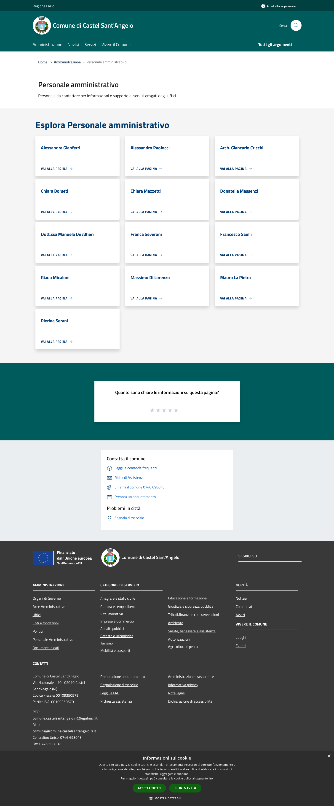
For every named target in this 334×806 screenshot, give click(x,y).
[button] (167, 798)
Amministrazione (67, 62)
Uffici (37, 614)
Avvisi (240, 614)
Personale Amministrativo (53, 639)
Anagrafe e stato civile (117, 598)
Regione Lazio (43, 6)
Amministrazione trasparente (191, 676)
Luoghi (241, 637)
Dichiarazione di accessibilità (190, 701)
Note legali (176, 693)
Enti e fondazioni (46, 623)
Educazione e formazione (187, 598)
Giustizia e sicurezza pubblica (190, 606)
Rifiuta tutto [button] (185, 788)
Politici (38, 631)
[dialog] (167, 778)
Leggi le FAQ (110, 693)
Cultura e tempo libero (117, 606)
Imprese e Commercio (117, 621)
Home (42, 62)
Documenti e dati (46, 647)
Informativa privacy (183, 684)
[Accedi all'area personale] (278, 6)
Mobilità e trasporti (115, 650)
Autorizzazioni (179, 639)
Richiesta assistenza (116, 701)
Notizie (241, 598)
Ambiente (175, 622)
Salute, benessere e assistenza (192, 631)
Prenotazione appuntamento (122, 676)
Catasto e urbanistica (116, 636)
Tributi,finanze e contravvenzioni (193, 614)
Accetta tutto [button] (149, 788)
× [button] (329, 756)
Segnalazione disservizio (119, 684)
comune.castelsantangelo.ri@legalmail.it (65, 718)
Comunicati (244, 606)
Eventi (241, 645)
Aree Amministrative (49, 606)
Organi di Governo (47, 598)
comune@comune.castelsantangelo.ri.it (64, 731)
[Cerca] (296, 25)
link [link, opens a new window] (210, 778)
